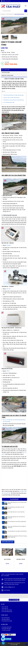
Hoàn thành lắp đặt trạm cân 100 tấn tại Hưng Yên (16, 517)
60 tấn (5, 493)
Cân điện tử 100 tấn (20, 559)
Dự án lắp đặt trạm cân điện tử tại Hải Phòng (17, 531)
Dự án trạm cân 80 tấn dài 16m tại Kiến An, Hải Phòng (17, 527)
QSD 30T (8, 288)
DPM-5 (8, 371)
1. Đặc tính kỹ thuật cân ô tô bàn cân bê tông (13, 95)
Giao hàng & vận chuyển (7, 620)
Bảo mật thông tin (6, 617)
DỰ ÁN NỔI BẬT (14, 499)
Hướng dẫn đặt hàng (6, 628)
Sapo (17, 644)
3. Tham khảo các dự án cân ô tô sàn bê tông (13, 100)
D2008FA (8, 245)
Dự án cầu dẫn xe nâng (7, 609)
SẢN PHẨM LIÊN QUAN (7, 541)
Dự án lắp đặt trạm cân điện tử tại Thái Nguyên (16, 508)
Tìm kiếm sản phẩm (6, 630)
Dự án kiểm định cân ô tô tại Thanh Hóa (16, 511)
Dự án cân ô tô (5, 608)
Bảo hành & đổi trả (6, 619)
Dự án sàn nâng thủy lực (7, 611)
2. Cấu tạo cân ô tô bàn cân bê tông (11, 97)
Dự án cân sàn (5, 606)
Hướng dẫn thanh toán (7, 627)
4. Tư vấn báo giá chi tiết (8, 102)
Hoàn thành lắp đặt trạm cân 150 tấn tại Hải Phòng (17, 503)
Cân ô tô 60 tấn (7, 559)
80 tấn (8, 493)
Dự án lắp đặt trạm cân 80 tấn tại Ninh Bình (17, 521)
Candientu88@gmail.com (9, 587)
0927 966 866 (7, 590)
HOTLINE (11, 63)
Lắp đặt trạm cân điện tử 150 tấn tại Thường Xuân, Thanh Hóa (17, 536)
